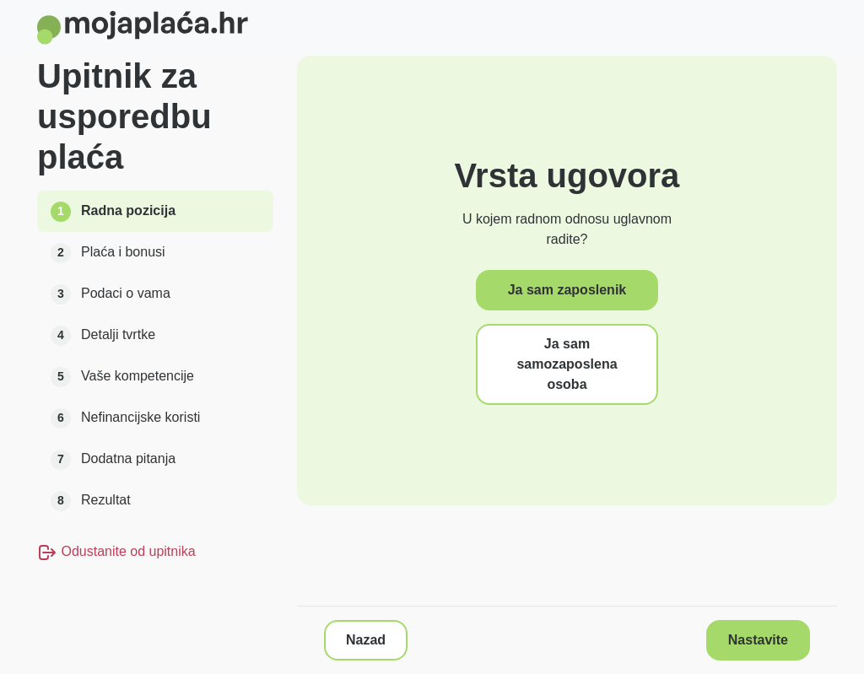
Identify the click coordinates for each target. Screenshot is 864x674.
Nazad (366, 640)
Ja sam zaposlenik (567, 290)
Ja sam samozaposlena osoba (566, 364)
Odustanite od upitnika (116, 551)
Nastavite (758, 640)
